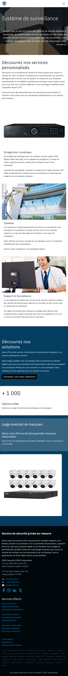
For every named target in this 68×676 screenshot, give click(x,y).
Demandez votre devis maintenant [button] (19, 376)
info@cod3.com (12, 585)
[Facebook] (3, 590)
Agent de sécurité (9, 603)
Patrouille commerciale (11, 625)
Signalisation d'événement (12, 609)
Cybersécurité (7, 642)
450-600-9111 (11, 579)
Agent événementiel (10, 606)
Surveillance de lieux (10, 614)
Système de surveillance (12, 645)
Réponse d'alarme (9, 620)
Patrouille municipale (10, 628)
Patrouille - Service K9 (11, 631)
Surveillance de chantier (12, 617)
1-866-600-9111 (13, 582)
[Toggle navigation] (63, 3)
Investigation (7, 639)
